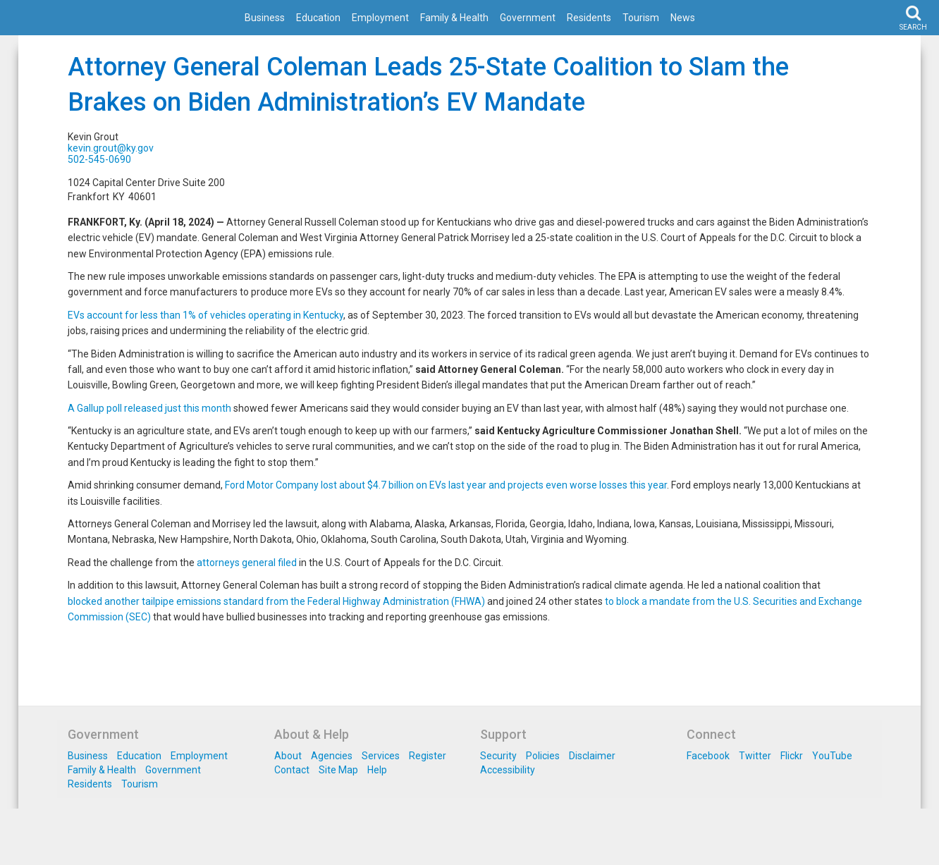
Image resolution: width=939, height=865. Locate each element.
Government (528, 17)
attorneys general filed (247, 562)
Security (498, 755)
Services (381, 755)
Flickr (791, 755)
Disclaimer (592, 755)
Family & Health (454, 17)
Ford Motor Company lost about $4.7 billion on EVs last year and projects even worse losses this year (446, 485)
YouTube (832, 755)
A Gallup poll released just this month (149, 408)
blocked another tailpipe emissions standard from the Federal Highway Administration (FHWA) (276, 601)
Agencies (331, 755)
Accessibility (507, 769)
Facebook (708, 755)
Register (427, 755)
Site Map (338, 769)
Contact (291, 769)
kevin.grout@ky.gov (111, 148)
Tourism (640, 17)
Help (377, 769)
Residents (589, 17)
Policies (543, 755)
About (288, 755)
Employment (380, 17)
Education (318, 17)
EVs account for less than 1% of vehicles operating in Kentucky (205, 315)
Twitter (755, 755)
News (682, 17)
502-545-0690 (99, 159)
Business (265, 17)
